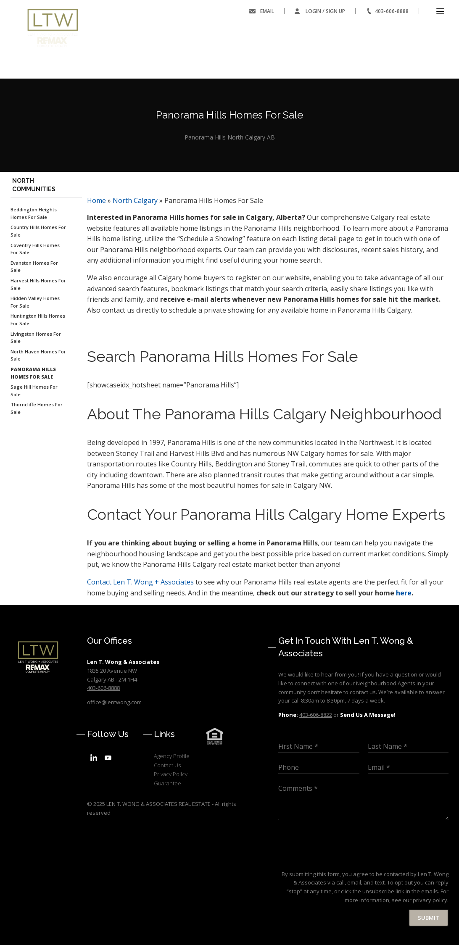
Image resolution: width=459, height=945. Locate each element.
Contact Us (167, 765)
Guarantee (167, 783)
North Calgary (135, 200)
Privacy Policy (170, 774)
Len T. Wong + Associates (140, 582)
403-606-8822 (315, 715)
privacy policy (430, 900)
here (404, 593)
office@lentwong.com (114, 702)
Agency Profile (172, 756)
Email (267, 11)
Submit (428, 917)
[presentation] (342, 860)
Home (96, 200)
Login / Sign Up (325, 11)
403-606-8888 (392, 11)
